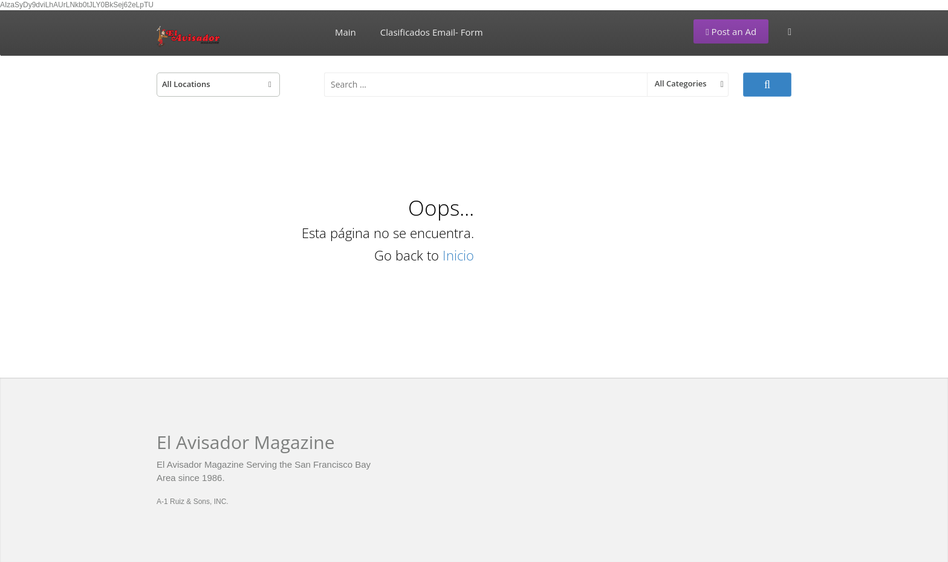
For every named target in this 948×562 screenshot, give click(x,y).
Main (345, 32)
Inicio (458, 255)
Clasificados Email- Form (431, 32)
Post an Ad (731, 31)
